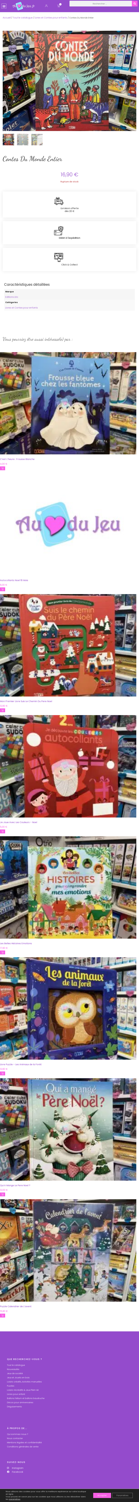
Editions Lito (11, 297)
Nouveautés (13, 1369)
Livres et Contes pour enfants (51, 17)
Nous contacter (15, 1438)
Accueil (7, 17)
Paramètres (122, 1495)
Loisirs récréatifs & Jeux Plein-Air (23, 1390)
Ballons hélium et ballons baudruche (26, 1398)
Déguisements (14, 1406)
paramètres (14, 1499)
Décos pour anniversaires (20, 1402)
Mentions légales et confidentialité (24, 1442)
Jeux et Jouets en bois (18, 1377)
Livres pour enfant (16, 1394)
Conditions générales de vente (23, 1446)
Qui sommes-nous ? (17, 1434)
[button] (3, 6)
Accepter (102, 1495)
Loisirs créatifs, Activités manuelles (24, 1381)
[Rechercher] (135, 3)
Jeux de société (15, 1373)
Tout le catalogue (23, 17)
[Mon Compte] (46, 6)
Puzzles (10, 1385)
